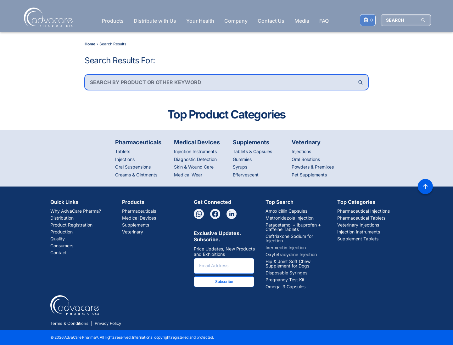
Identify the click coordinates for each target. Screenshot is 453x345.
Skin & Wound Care (194, 167)
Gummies (242, 159)
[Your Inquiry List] (368, 20)
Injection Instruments (195, 151)
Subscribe (224, 281)
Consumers (61, 246)
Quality (57, 239)
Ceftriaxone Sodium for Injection (289, 238)
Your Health (200, 21)
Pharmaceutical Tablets (361, 218)
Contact (58, 252)
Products (113, 21)
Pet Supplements (309, 174)
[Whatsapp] (199, 214)
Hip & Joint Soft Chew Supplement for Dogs (288, 263)
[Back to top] (425, 186)
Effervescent (246, 174)
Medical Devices (139, 218)
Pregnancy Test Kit (285, 280)
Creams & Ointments (136, 174)
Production (61, 232)
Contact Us (271, 21)
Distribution (62, 218)
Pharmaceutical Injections (363, 211)
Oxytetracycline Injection (291, 254)
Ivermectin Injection (286, 247)
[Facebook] (215, 214)
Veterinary (132, 232)
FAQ (324, 21)
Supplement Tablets (357, 239)
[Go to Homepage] (46, 17)
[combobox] (226, 82)
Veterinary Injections (358, 225)
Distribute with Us (155, 21)
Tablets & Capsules (252, 151)
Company (236, 21)
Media (301, 21)
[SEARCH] (406, 20)
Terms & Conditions (69, 323)
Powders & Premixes (313, 167)
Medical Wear (188, 174)
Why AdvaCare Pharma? (75, 211)
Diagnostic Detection (195, 159)
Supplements (135, 225)
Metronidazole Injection (290, 218)
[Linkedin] (231, 214)
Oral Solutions (306, 159)
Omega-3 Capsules (285, 287)
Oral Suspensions (133, 167)
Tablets (122, 151)
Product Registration (71, 225)
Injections (125, 159)
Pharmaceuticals (139, 211)
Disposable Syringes (286, 273)
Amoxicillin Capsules (286, 211)
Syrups (240, 167)
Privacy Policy (108, 323)
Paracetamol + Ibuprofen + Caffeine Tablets (293, 227)
